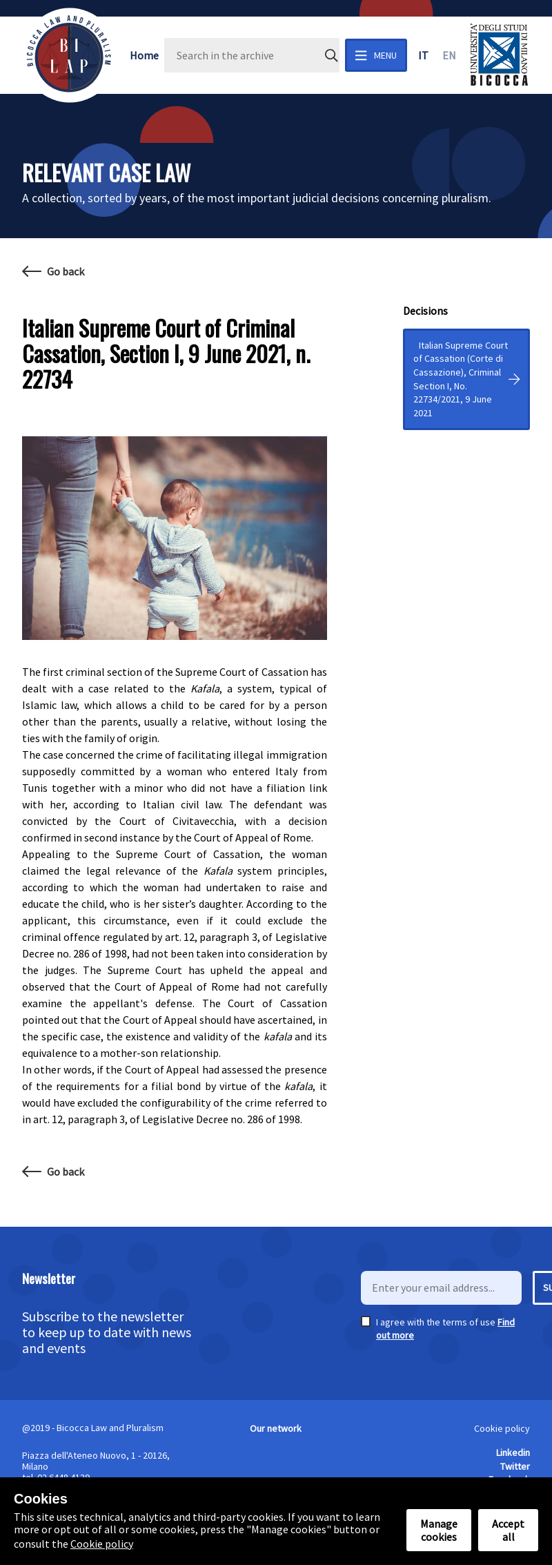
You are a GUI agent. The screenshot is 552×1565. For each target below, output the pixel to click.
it (423, 55)
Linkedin (513, 1452)
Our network (276, 1428)
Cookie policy (502, 1428)
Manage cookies (438, 1530)
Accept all (508, 1530)
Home (144, 55)
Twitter (515, 1466)
